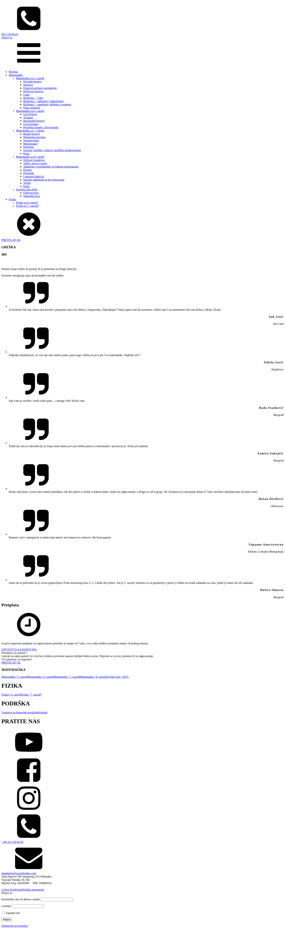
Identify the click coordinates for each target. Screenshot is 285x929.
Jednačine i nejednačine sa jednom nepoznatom (50, 166)
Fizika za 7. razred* (27, 205)
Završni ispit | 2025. (117, 676)
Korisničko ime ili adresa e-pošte (20, 899)
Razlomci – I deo (33, 97)
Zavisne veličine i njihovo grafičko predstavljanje (52, 150)
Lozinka (6, 906)
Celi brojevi (30, 114)
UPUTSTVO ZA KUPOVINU (19, 649)
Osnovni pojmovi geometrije (40, 88)
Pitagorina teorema (34, 137)
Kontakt (42, 712)
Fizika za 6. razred (26, 202)
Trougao (28, 117)
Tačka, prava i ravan (35, 163)
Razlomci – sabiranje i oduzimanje (43, 101)
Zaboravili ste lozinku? (14, 925)
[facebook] (142, 770)
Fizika (12, 199)
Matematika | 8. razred (93, 676)
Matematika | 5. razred (14, 676)
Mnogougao (30, 143)
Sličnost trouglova (34, 160)
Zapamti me (11, 912)
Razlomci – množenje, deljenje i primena (47, 104)
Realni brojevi (31, 133)
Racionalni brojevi (34, 120)
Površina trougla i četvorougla (40, 127)
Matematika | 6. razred (41, 676)
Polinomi (28, 147)
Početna (13, 71)
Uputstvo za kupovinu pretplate (19, 712)
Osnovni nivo (31, 192)
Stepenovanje (31, 140)
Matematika (16, 75)
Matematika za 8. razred (30, 156)
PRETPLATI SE (11, 240)
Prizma (27, 169)
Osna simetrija (31, 107)
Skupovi (28, 84)
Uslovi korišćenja (11, 889)
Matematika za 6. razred (30, 111)
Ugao (26, 94)
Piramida (28, 173)
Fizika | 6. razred (11, 694)
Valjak (27, 182)
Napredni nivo (31, 196)
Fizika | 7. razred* (31, 694)
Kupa (26, 186)
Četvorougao (30, 124)
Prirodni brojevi (32, 81)
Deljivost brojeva (33, 91)
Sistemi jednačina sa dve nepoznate (44, 179)
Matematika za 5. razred (30, 78)
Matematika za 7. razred (30, 130)
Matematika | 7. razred (67, 676)
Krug (26, 153)
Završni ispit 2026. (27, 189)
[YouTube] (142, 743)
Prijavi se (6, 37)
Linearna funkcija (33, 176)
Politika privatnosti (33, 889)
